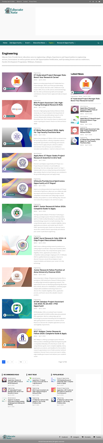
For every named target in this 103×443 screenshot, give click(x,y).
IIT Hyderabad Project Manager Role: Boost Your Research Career (50, 76)
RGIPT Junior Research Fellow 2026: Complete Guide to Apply (50, 207)
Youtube (98, 437)
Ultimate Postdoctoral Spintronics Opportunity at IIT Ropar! (49, 182)
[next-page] (25, 362)
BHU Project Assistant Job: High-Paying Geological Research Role (48, 104)
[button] (98, 42)
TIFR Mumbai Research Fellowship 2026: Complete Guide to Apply (65, 381)
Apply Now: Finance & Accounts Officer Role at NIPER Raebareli (88, 109)
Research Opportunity (63, 378)
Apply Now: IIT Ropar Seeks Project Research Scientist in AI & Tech (49, 157)
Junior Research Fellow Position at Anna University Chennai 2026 (49, 271)
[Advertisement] (69, 21)
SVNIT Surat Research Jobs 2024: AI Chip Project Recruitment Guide (50, 239)
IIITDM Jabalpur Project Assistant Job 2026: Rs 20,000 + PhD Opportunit (49, 304)
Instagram (76, 437)
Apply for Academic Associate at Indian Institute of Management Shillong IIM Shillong (16, 402)
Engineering (37, 73)
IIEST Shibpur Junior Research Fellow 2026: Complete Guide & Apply (50, 332)
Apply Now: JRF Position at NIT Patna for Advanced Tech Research (65, 391)
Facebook (65, 437)
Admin (35, 80)
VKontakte (88, 437)
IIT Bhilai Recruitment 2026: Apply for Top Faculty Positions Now (49, 131)
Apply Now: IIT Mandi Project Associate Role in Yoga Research (90, 120)
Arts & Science (38, 153)
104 (21, 362)
